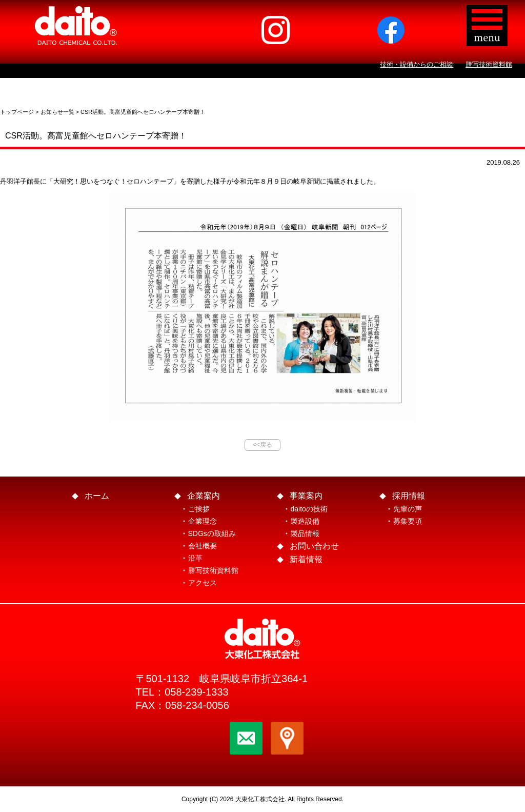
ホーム (97, 495)
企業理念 (202, 521)
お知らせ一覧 (57, 112)
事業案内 (306, 495)
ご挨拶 (199, 509)
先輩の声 (407, 509)
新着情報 (306, 559)
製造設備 (305, 521)
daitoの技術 (309, 509)
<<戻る (262, 444)
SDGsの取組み (212, 533)
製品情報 (305, 533)
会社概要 (202, 546)
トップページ (17, 112)
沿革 (195, 558)
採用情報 (408, 495)
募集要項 (407, 521)
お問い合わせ (314, 546)
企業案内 (203, 495)
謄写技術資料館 (489, 64)
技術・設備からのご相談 (416, 64)
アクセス (202, 583)
